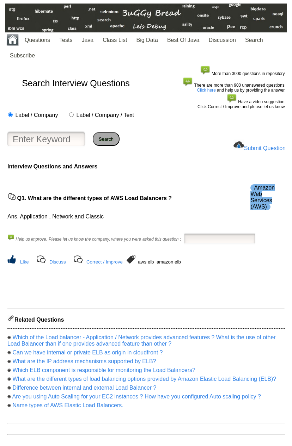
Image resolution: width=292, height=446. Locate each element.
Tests (65, 40)
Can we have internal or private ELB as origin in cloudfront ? (87, 355)
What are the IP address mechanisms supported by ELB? (84, 363)
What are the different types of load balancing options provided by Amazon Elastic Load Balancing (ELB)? (144, 381)
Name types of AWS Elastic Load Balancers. (67, 407)
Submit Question (265, 148)
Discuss (57, 262)
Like (24, 262)
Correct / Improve (104, 262)
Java (87, 40)
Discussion (222, 40)
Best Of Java (183, 40)
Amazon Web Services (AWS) (262, 197)
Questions (37, 40)
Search (254, 40)
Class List (115, 40)
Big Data (147, 40)
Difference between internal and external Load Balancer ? (84, 390)
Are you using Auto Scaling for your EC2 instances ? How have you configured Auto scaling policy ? (136, 399)
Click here (206, 90)
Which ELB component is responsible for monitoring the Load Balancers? (103, 372)
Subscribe (22, 55)
